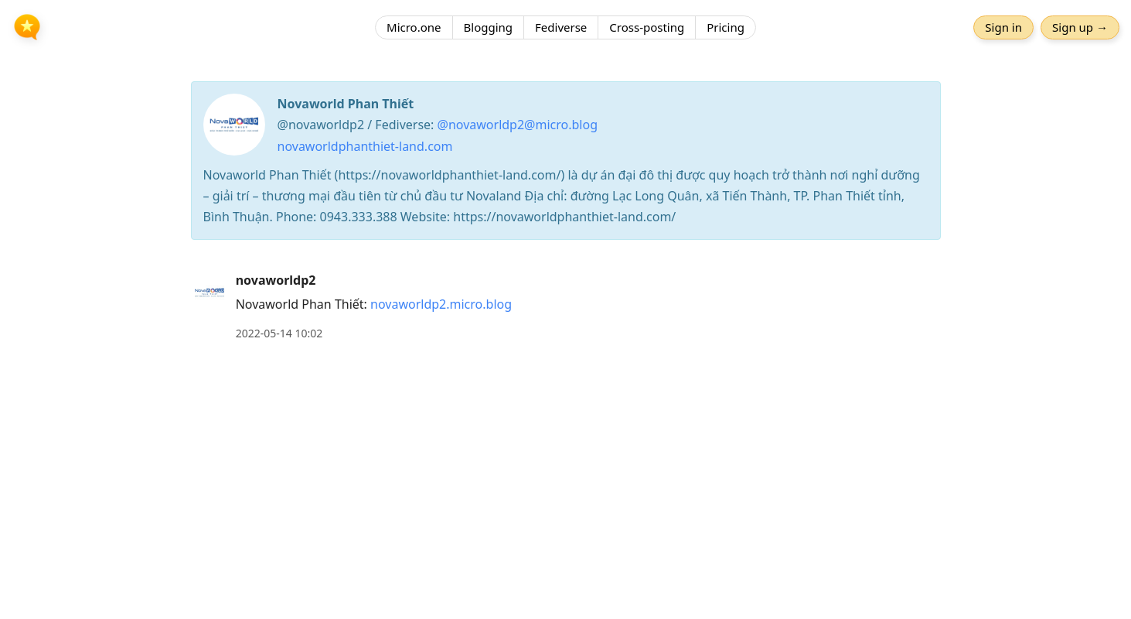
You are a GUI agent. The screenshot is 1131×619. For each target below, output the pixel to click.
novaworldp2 (276, 280)
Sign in (1003, 27)
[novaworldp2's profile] (209, 291)
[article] (565, 307)
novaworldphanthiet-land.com (365, 146)
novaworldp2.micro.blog (441, 304)
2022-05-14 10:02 (279, 333)
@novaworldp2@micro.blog (518, 124)
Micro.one (414, 27)
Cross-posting (646, 27)
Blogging (488, 27)
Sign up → (1080, 27)
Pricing (725, 27)
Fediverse (561, 27)
